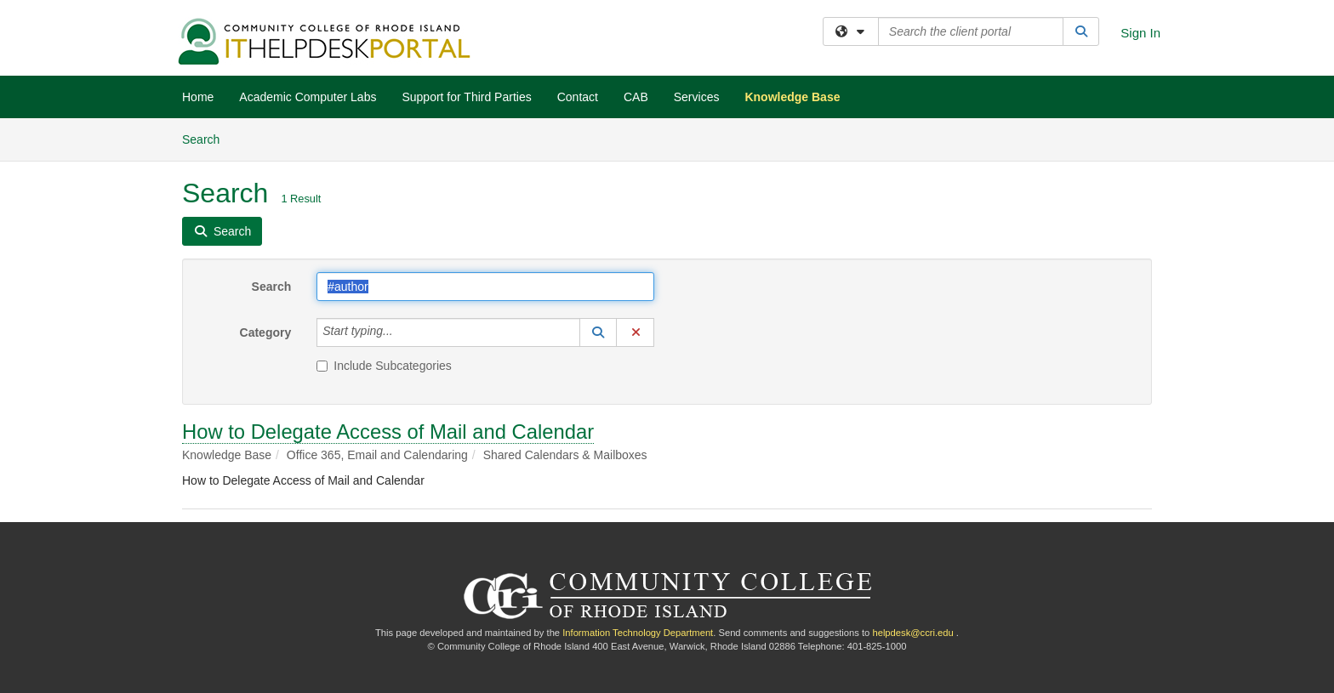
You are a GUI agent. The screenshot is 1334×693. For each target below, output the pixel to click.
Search (207, 138)
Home (198, 97)
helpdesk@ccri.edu (912, 633)
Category (266, 332)
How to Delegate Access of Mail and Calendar (388, 431)
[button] (598, 332)
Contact (577, 97)
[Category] (402, 332)
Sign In (1140, 33)
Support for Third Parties (466, 97)
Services (697, 97)
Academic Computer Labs (307, 97)
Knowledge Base (792, 97)
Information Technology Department (637, 633)
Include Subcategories (384, 365)
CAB (636, 97)
